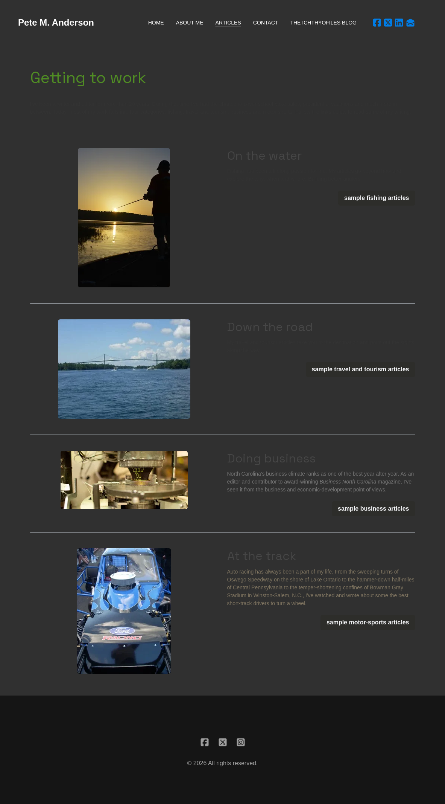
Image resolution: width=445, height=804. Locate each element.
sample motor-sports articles (368, 622)
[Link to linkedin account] (399, 22)
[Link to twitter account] (388, 22)
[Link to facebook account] (377, 22)
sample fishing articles (376, 198)
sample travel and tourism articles (360, 369)
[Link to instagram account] (240, 742)
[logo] (56, 22)
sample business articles (373, 508)
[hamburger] (103, 23)
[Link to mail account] (410, 22)
